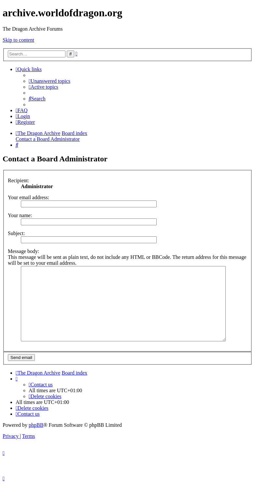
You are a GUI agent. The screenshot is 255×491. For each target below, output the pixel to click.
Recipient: (18, 180)
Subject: (16, 233)
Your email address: (28, 197)
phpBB (36, 432)
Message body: (23, 251)
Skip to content (18, 40)
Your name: (20, 215)
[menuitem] (49, 81)
